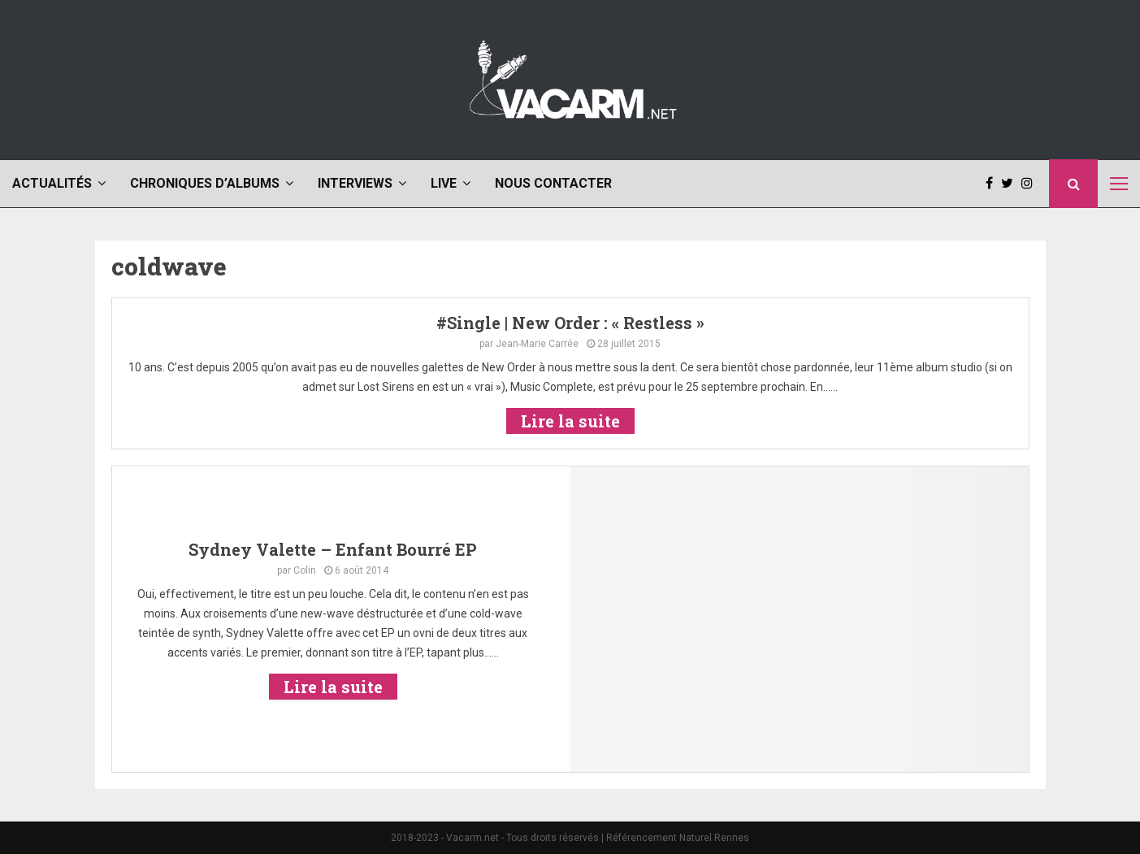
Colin (304, 570)
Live (444, 183)
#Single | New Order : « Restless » (570, 322)
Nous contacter (553, 183)
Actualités (52, 183)
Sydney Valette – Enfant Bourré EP (333, 549)
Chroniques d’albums (205, 183)
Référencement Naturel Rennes (677, 837)
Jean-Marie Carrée (537, 343)
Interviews (355, 183)
